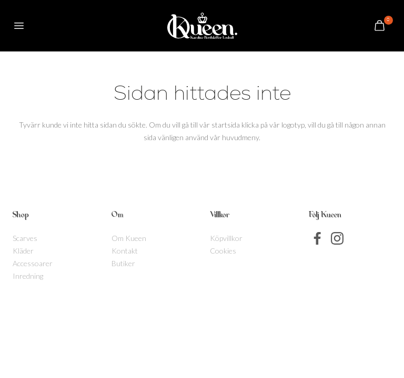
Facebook (317, 238)
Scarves (25, 238)
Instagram (337, 238)
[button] (19, 25)
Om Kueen (129, 238)
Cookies (223, 250)
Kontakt (125, 250)
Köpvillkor (226, 238)
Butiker (123, 263)
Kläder (23, 250)
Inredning (28, 275)
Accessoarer (33, 263)
